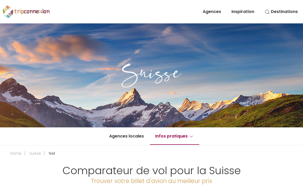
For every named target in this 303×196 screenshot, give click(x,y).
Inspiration (242, 12)
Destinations (281, 12)
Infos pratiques (174, 136)
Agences (212, 12)
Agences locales (126, 136)
